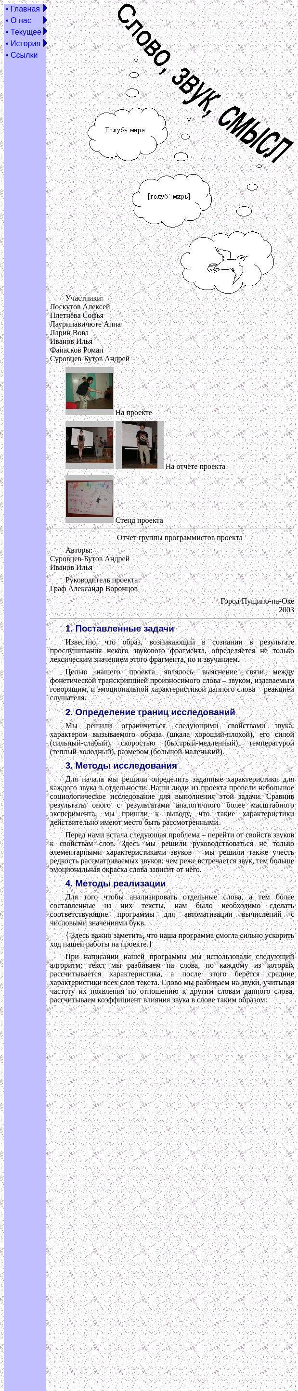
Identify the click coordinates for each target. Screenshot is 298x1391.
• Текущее (23, 32)
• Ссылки (22, 55)
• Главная (23, 9)
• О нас (18, 20)
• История (23, 43)
